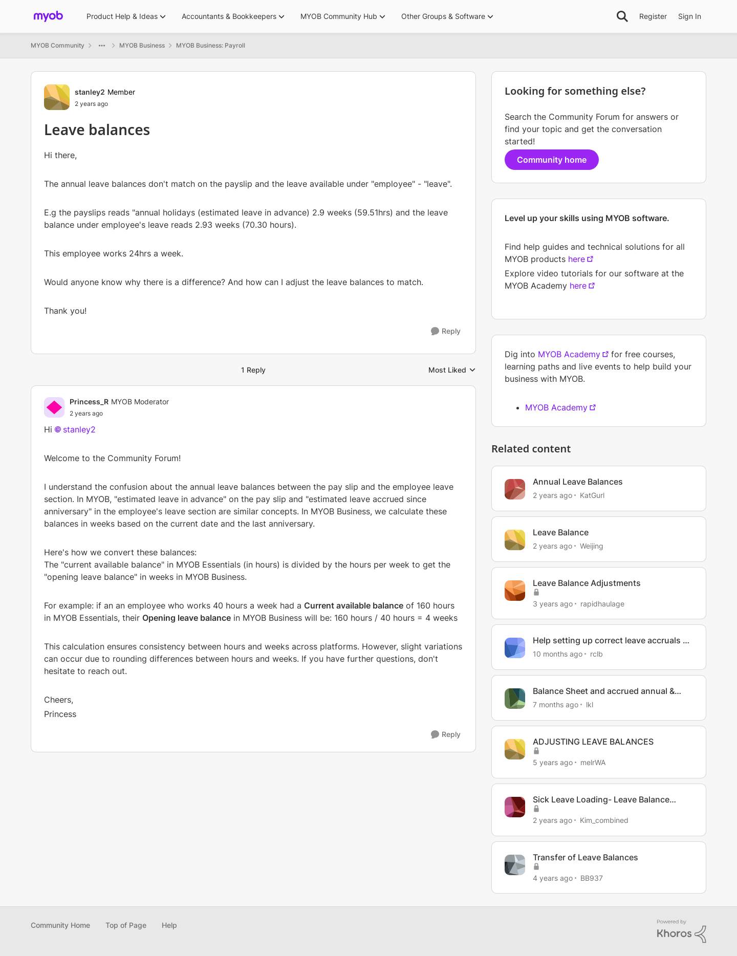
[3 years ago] (553, 603)
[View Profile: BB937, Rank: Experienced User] (515, 865)
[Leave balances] (119, 413)
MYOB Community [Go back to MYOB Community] (57, 45)
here (576, 259)
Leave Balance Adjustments (587, 583)
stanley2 (79, 429)
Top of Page (125, 925)
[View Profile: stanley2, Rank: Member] (57, 97)
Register (653, 16)
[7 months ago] (555, 704)
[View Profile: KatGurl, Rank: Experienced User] (515, 489)
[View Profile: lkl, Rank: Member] (515, 698)
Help (169, 925)
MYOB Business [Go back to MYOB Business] (142, 45)
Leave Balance (561, 532)
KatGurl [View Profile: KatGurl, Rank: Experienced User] (592, 495)
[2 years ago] (552, 495)
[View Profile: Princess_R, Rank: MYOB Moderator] (54, 407)
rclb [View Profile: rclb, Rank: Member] (596, 653)
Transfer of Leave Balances (585, 857)
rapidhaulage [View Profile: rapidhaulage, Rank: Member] (602, 603)
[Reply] (446, 331)
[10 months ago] (557, 653)
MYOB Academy (569, 354)
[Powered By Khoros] (681, 931)
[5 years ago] (553, 762)
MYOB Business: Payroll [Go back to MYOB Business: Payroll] (210, 45)
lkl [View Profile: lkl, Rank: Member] (589, 704)
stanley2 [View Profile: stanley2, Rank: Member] (90, 92)
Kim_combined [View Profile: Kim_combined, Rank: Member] (604, 820)
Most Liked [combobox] (452, 370)
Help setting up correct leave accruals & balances (610, 640)
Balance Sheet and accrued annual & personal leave (604, 691)
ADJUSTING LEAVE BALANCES (593, 741)
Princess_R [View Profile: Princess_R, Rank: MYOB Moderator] (89, 401)
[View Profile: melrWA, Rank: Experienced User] (515, 749)
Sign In (689, 16)
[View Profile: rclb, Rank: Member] (515, 648)
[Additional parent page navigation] (102, 45)
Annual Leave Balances (578, 481)
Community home (552, 160)
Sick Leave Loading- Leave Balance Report (601, 799)
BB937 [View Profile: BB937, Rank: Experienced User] (591, 877)
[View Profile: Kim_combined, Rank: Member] (515, 807)
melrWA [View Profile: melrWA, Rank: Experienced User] (592, 762)
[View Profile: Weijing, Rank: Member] (515, 540)
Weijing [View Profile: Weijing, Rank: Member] (591, 545)
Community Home (60, 925)
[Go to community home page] (48, 16)
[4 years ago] (553, 877)
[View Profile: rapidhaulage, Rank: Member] (515, 590)
